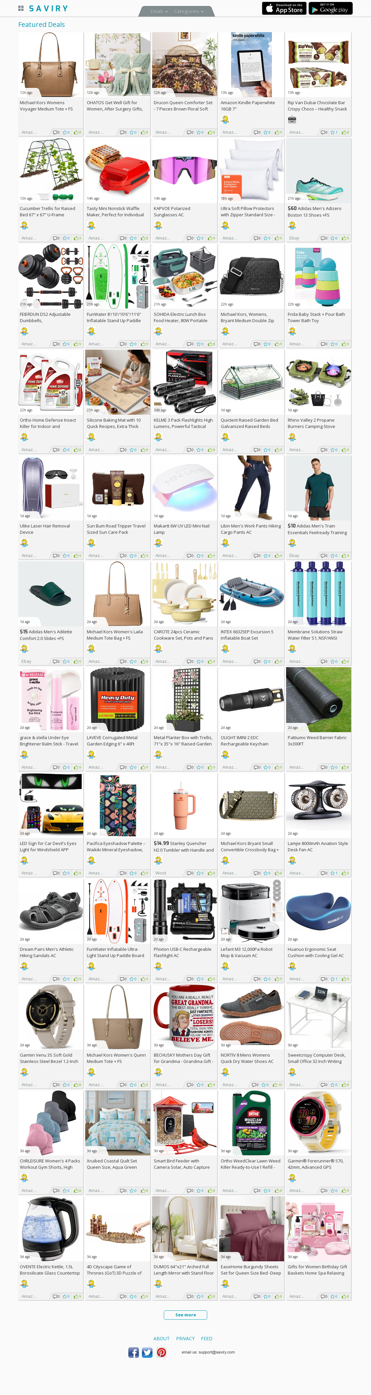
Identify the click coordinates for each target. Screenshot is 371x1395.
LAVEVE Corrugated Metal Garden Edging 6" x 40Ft (112, 740)
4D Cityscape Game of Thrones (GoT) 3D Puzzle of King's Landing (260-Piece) (114, 1273)
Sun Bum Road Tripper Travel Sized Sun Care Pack (116, 529)
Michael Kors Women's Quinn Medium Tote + (116, 1058)
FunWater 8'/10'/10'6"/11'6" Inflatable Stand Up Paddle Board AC (114, 320)
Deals (157, 11)
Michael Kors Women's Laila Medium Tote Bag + (115, 635)
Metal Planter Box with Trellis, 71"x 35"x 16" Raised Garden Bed (183, 743)
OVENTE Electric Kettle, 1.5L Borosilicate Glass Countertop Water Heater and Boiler (50, 1273)
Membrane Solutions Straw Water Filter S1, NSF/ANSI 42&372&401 (315, 638)
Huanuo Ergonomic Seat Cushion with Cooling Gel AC (316, 952)
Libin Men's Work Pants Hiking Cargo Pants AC (251, 529)
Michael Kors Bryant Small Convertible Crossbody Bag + (250, 849)
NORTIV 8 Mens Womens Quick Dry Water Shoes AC (247, 1058)
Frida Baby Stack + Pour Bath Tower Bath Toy (316, 317)
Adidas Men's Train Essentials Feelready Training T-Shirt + (317, 532)
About (162, 1338)
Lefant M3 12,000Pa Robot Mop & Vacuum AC (247, 952)
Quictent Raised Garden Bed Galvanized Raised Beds (249, 423)
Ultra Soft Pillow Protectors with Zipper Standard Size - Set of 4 (248, 214)
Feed (207, 1338)
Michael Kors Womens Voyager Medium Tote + (46, 106)
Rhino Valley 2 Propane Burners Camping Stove (311, 423)
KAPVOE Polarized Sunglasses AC (172, 211)
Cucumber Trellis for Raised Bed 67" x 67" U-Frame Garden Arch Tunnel (47, 214)
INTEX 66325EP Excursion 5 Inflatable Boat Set (247, 635)
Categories (186, 11)
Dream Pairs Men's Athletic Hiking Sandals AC (47, 952)
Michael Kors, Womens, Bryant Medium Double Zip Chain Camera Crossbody (247, 320)
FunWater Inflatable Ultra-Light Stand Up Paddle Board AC (115, 955)
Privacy (185, 1338)
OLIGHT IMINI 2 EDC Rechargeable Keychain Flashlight (245, 743)
